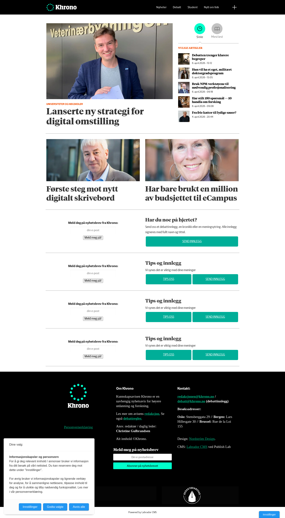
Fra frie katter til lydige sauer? (214, 112)
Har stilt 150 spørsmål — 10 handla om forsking (212, 100)
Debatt (177, 8)
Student (193, 8)
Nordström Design (202, 439)
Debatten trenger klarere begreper (210, 57)
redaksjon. (152, 414)
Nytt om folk (211, 8)
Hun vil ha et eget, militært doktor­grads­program (212, 71)
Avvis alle (79, 506)
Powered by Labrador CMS (142, 512)
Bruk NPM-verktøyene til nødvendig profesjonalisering (214, 86)
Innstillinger (269, 514)
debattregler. (132, 418)
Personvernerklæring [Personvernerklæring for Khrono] (78, 427)
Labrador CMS (196, 447)
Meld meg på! (93, 237)
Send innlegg (192, 241)
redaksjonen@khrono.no (195, 396)
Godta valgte (55, 506)
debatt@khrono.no (191, 401)
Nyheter (161, 8)
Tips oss (168, 279)
